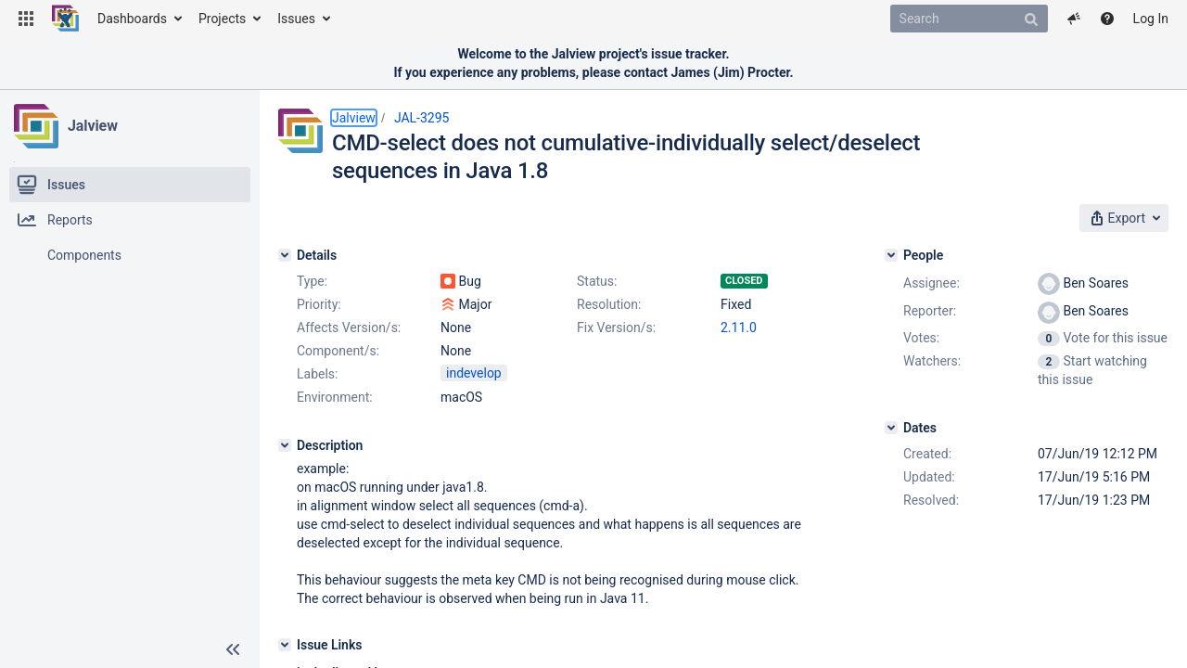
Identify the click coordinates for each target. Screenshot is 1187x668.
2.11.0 (739, 327)
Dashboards (132, 18)
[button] (26, 18)
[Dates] (891, 427)
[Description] (284, 445)
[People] (891, 255)
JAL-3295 (422, 117)
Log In (1150, 18)
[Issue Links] (284, 644)
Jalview (93, 126)
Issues (296, 18)
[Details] (284, 255)
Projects (222, 18)
